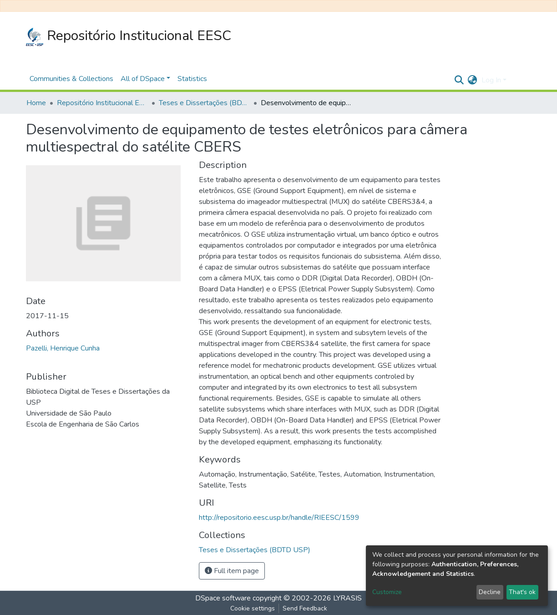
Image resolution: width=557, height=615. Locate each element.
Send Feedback (305, 608)
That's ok (522, 592)
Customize (387, 592)
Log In (491, 80)
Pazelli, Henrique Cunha (63, 348)
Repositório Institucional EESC (128, 36)
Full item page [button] (232, 571)
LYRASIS (347, 598)
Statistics (192, 79)
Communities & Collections (71, 79)
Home (36, 103)
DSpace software (223, 598)
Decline (490, 592)
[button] (472, 80)
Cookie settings (252, 608)
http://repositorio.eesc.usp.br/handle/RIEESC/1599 (279, 518)
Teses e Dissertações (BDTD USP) (204, 103)
